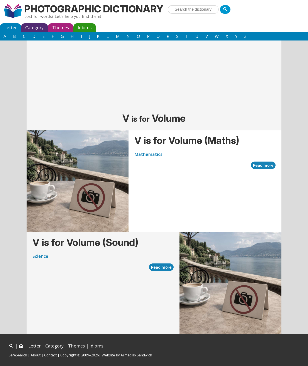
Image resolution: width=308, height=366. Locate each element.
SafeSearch (18, 355)
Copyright (68, 355)
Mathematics (148, 154)
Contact (50, 355)
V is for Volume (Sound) (85, 242)
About (36, 355)
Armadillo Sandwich (136, 355)
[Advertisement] (154, 77)
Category (34, 27)
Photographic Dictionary (93, 9)
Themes (60, 27)
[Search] (225, 9)
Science (40, 256)
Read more (263, 165)
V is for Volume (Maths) (186, 140)
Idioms (85, 27)
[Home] (21, 346)
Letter (10, 27)
